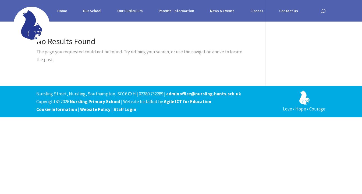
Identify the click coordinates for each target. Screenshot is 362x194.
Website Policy (95, 109)
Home (62, 11)
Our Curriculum (130, 11)
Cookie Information (56, 109)
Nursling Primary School (95, 102)
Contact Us (288, 11)
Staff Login (124, 109)
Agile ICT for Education (187, 102)
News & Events (222, 11)
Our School (92, 11)
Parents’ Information (176, 11)
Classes (256, 11)
